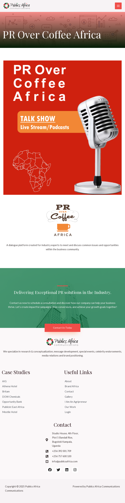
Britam (6, 391)
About (68, 381)
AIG (4, 381)
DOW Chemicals (11, 396)
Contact (69, 391)
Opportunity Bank (12, 401)
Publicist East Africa (13, 407)
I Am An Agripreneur (76, 401)
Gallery (68, 396)
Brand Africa (72, 386)
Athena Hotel (9, 386)
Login (68, 412)
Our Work (70, 407)
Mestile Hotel (9, 412)
